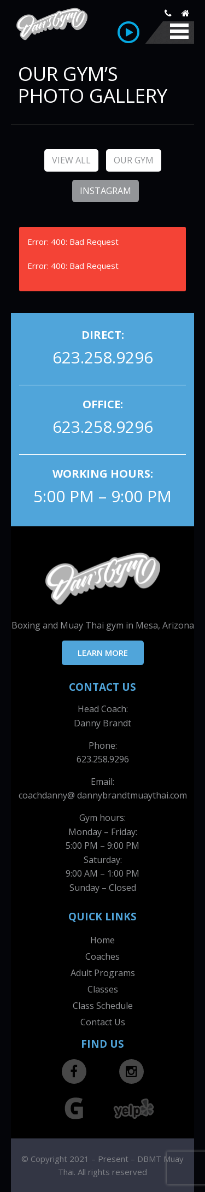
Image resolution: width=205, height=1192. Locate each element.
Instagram (105, 191)
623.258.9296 (102, 357)
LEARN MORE (103, 652)
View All (71, 160)
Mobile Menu (179, 31)
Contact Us (102, 1022)
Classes (102, 989)
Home (102, 940)
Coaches (102, 956)
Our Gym (134, 160)
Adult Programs (103, 973)
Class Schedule (103, 1006)
